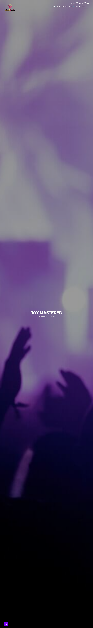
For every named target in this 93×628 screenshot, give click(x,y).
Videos (83, 6)
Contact (77, 6)
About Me (64, 6)
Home (53, 6)
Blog (58, 6)
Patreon (71, 6)
